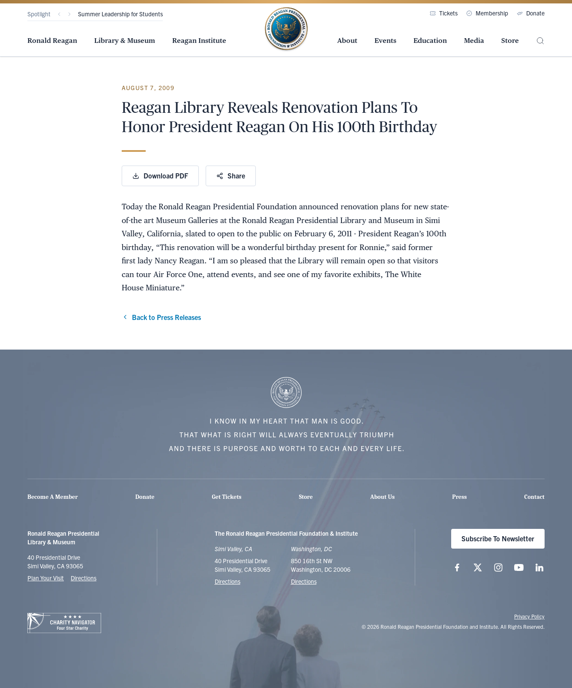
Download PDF (160, 175)
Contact (534, 497)
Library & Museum (124, 40)
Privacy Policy (529, 616)
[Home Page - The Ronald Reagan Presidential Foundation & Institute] (286, 29)
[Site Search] (540, 40)
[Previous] (59, 14)
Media (474, 40)
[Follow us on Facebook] (457, 567)
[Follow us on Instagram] (498, 567)
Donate (531, 13)
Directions (83, 578)
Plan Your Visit (45, 578)
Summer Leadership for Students (120, 14)
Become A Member (52, 497)
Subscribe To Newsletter (497, 538)
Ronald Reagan (52, 40)
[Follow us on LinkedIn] (539, 567)
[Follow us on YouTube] (519, 567)
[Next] (69, 14)
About (347, 40)
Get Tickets (227, 497)
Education (430, 40)
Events (385, 40)
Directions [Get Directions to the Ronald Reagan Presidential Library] (227, 581)
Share (230, 175)
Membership (487, 13)
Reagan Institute (199, 40)
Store (510, 40)
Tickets (444, 13)
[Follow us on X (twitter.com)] (478, 567)
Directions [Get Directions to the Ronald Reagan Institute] (304, 581)
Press (459, 497)
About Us (382, 497)
